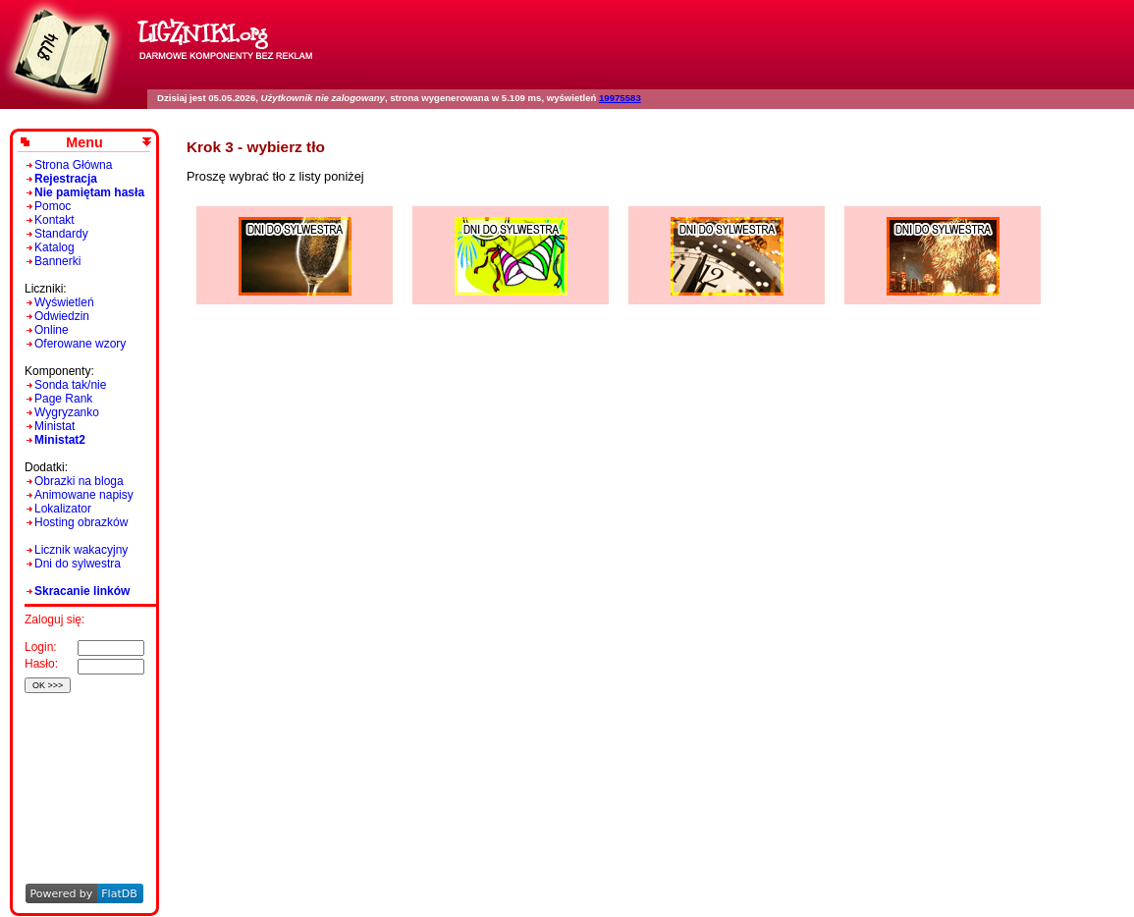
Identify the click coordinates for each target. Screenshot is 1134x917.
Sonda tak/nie (70, 385)
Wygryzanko (66, 412)
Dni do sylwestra (77, 563)
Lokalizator (62, 508)
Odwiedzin (61, 316)
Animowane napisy (84, 495)
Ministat (54, 426)
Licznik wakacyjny (81, 550)
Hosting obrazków (81, 522)
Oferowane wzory (80, 344)
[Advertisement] (81, 761)
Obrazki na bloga (79, 481)
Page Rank (63, 398)
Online (51, 330)
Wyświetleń (64, 302)
